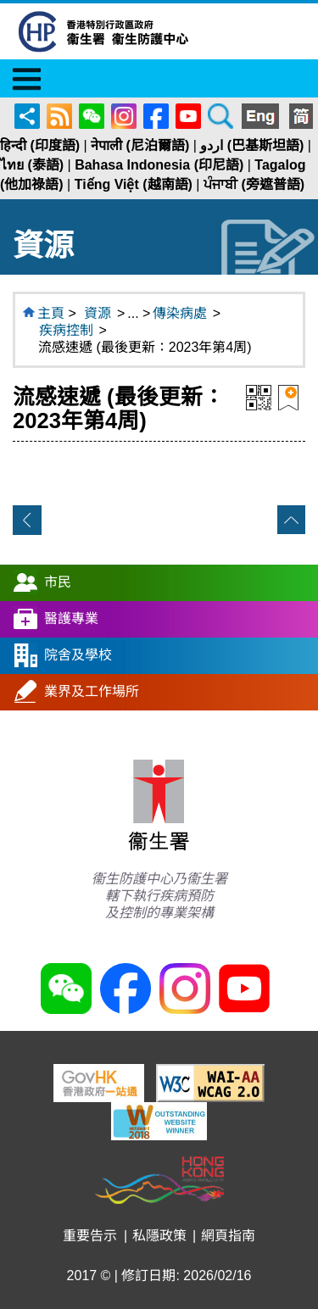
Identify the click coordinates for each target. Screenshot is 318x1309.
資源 (97, 313)
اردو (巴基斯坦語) (252, 145)
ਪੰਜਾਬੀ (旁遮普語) (254, 184)
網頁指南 (228, 1235)
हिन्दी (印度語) (40, 145)
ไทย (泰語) (32, 165)
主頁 (50, 313)
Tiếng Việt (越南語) (133, 184)
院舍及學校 (78, 654)
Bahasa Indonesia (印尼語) (159, 165)
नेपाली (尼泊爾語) (140, 145)
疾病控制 (66, 330)
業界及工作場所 (91, 690)
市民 (57, 581)
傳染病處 (180, 313)
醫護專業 (71, 617)
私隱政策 (159, 1235)
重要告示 (90, 1235)
